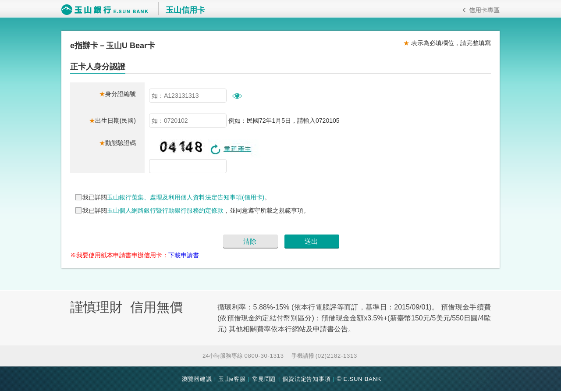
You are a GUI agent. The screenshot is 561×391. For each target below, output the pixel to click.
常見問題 (264, 379)
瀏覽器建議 (197, 379)
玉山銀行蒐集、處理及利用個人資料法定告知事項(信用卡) (185, 197)
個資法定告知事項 (306, 379)
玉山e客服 (232, 379)
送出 (311, 241)
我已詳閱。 (176, 197)
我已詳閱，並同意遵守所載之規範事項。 (195, 210)
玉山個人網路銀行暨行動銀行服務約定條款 (165, 210)
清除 (249, 241)
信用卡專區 (481, 10)
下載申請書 (183, 255)
